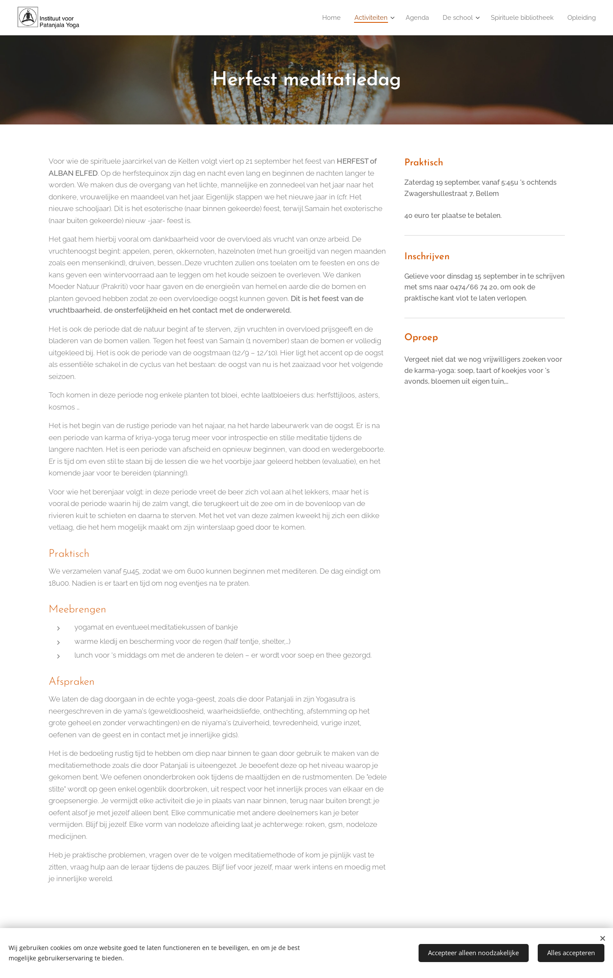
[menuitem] (323, 17)
